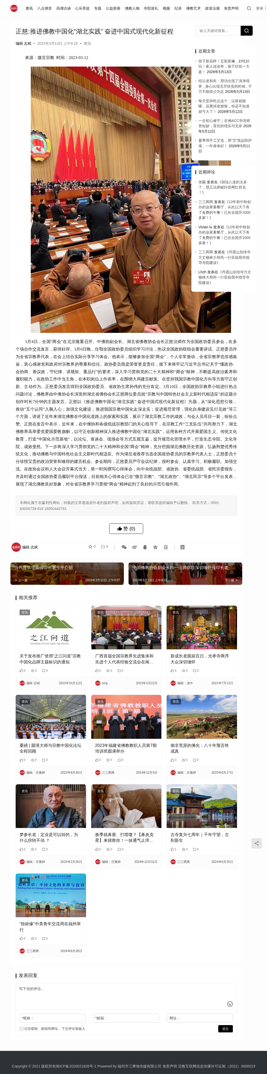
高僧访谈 (64, 8)
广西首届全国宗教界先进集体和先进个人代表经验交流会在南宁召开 (97, 661)
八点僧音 (46, 8)
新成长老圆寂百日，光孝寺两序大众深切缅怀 (154, 661)
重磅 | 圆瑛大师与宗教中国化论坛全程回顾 (40, 738)
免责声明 (232, 8)
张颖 (202, 182)
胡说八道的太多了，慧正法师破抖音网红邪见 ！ (222, 187)
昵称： (28, 985)
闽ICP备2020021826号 (74, 1033)
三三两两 (205, 202)
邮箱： (83, 985)
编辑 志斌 (23, 43)
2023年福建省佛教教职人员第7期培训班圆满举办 (97, 739)
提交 (169, 996)
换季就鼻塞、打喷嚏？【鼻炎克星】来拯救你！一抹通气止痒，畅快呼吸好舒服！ (97, 816)
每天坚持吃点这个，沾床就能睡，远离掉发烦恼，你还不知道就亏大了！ (224, 106)
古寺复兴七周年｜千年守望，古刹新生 (154, 816)
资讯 (30, 8)
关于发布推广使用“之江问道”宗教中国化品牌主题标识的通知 (41, 661)
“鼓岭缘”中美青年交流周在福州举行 (40, 894)
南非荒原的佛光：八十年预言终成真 (154, 738)
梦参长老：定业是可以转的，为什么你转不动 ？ (40, 816)
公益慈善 (114, 8)
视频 (167, 8)
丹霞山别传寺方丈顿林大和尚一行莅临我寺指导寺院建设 (224, 257)
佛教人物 (133, 8)
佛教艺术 (194, 8)
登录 (261, 8)
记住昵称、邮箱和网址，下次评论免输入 (52, 996)
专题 (99, 8)
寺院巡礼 (152, 8)
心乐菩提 (83, 8)
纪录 (179, 8)
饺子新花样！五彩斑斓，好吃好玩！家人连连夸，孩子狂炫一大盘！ (224, 66)
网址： (137, 985)
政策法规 (213, 8)
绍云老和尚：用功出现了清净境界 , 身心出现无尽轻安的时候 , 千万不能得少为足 (225, 86)
